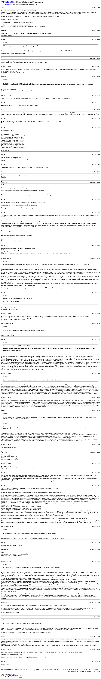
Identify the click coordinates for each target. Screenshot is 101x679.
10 (57, 669)
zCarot (20, 677)
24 (84, 669)
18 (73, 669)
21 (79, 669)
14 (65, 669)
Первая (49, 669)
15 (67, 669)
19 (75, 669)
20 (77, 669)
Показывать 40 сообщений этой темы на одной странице (83, 671)
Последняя (95, 669)
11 (59, 669)
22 (81, 669)
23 (82, 669)
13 (63, 669)
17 (71, 669)
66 (86, 669)
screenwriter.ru (13, 674)
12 (61, 669)
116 (89, 669)
